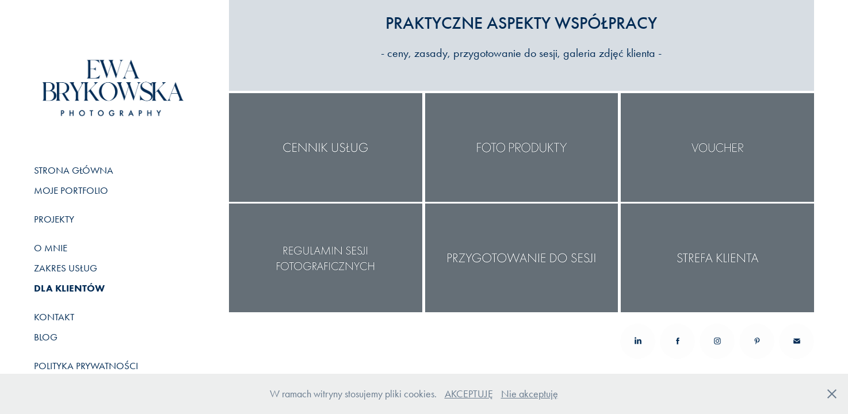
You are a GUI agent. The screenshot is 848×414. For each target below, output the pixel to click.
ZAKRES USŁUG (65, 268)
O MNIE (50, 248)
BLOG (46, 337)
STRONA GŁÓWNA (73, 170)
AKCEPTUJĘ (469, 394)
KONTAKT (54, 317)
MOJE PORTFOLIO (71, 190)
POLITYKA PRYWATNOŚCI (86, 365)
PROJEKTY (54, 219)
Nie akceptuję (529, 394)
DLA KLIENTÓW (69, 288)
